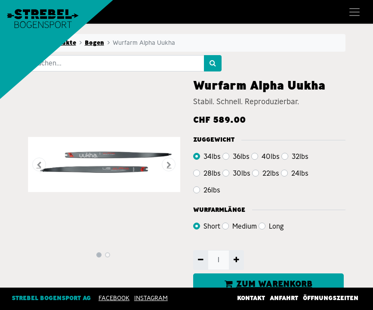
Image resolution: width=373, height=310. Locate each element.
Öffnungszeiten (330, 297)
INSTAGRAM (151, 297)
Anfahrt (284, 297)
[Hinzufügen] (236, 260)
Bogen (94, 42)
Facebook (114, 297)
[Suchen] (213, 63)
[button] (39, 164)
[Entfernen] (200, 260)
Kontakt (251, 297)
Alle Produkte (54, 42)
